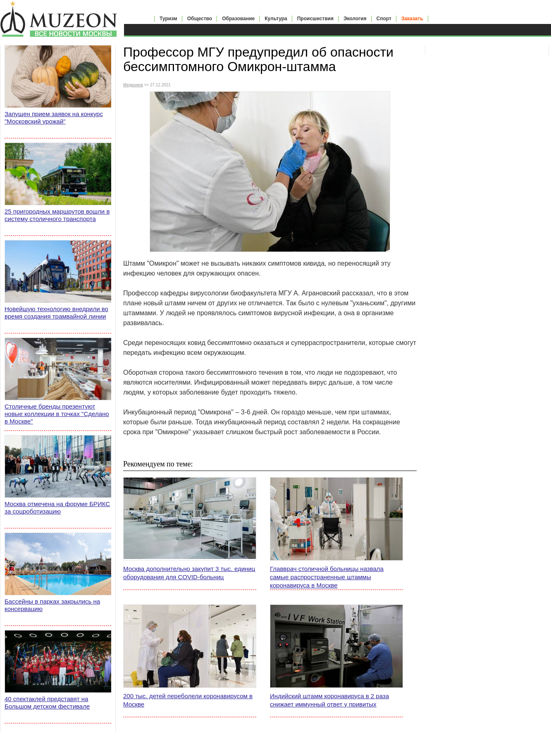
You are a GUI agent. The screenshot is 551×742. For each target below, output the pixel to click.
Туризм (168, 18)
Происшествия (315, 18)
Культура (276, 18)
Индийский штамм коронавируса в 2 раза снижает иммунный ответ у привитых (329, 700)
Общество (199, 18)
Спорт (384, 18)
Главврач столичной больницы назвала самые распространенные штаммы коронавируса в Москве (327, 577)
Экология (355, 18)
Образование (238, 18)
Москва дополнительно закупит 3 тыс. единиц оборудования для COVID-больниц (189, 572)
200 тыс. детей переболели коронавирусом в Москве (188, 700)
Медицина (133, 85)
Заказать (412, 18)
